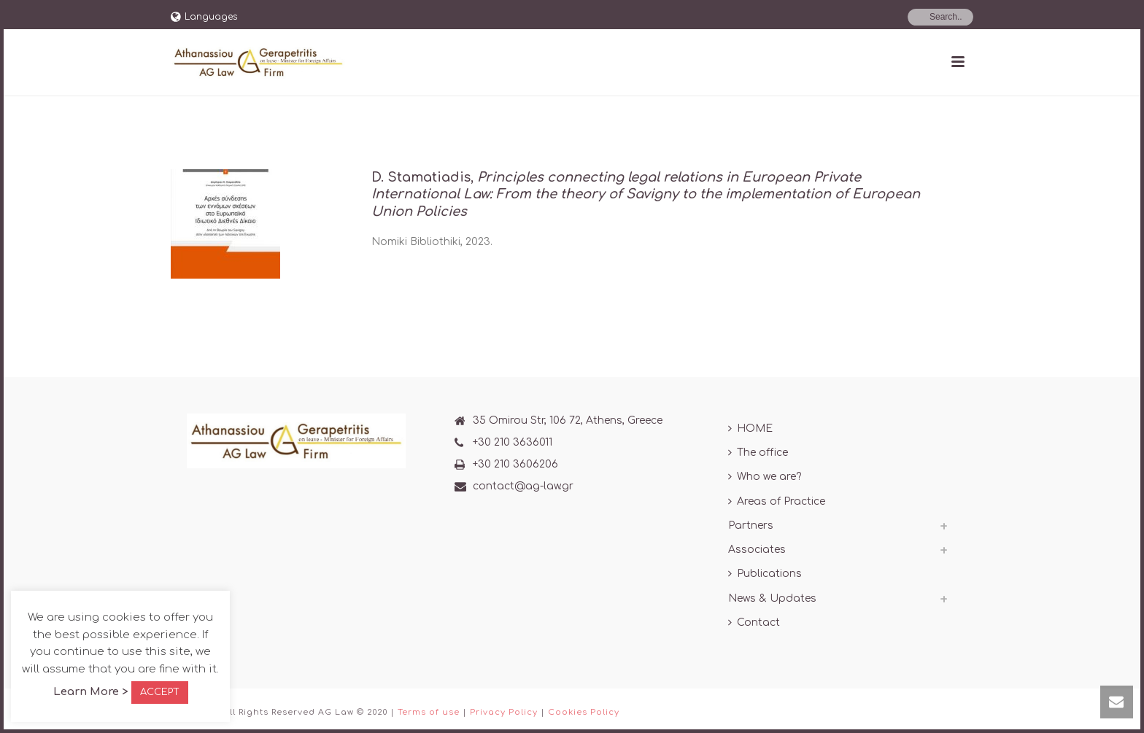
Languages (204, 17)
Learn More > (90, 692)
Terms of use (429, 712)
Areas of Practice (776, 501)
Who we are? (764, 476)
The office (758, 452)
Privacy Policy (504, 712)
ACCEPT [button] (159, 692)
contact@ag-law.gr (523, 486)
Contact (754, 622)
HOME (750, 428)
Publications (765, 573)
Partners (750, 525)
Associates (757, 549)
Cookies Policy (583, 712)
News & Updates (772, 598)
